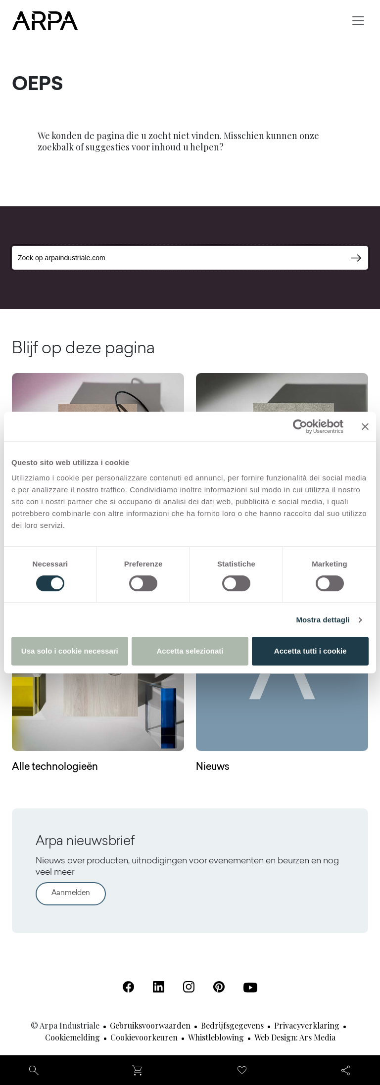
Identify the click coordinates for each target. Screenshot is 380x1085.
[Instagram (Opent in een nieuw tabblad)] (189, 987)
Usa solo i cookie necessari (69, 651)
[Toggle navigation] (358, 21)
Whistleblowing (216, 1037)
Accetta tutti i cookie (310, 651)
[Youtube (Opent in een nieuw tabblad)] (250, 987)
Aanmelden (70, 893)
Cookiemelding (72, 1037)
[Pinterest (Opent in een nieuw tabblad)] (219, 987)
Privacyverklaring (306, 1025)
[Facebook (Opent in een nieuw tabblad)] (128, 987)
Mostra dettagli (322, 619)
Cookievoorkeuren (144, 1037)
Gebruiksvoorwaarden (150, 1025)
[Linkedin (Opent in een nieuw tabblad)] (158, 987)
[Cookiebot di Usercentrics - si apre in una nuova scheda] (300, 426)
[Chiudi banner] (365, 426)
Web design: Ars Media (294, 1037)
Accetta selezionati (189, 651)
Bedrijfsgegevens (232, 1025)
